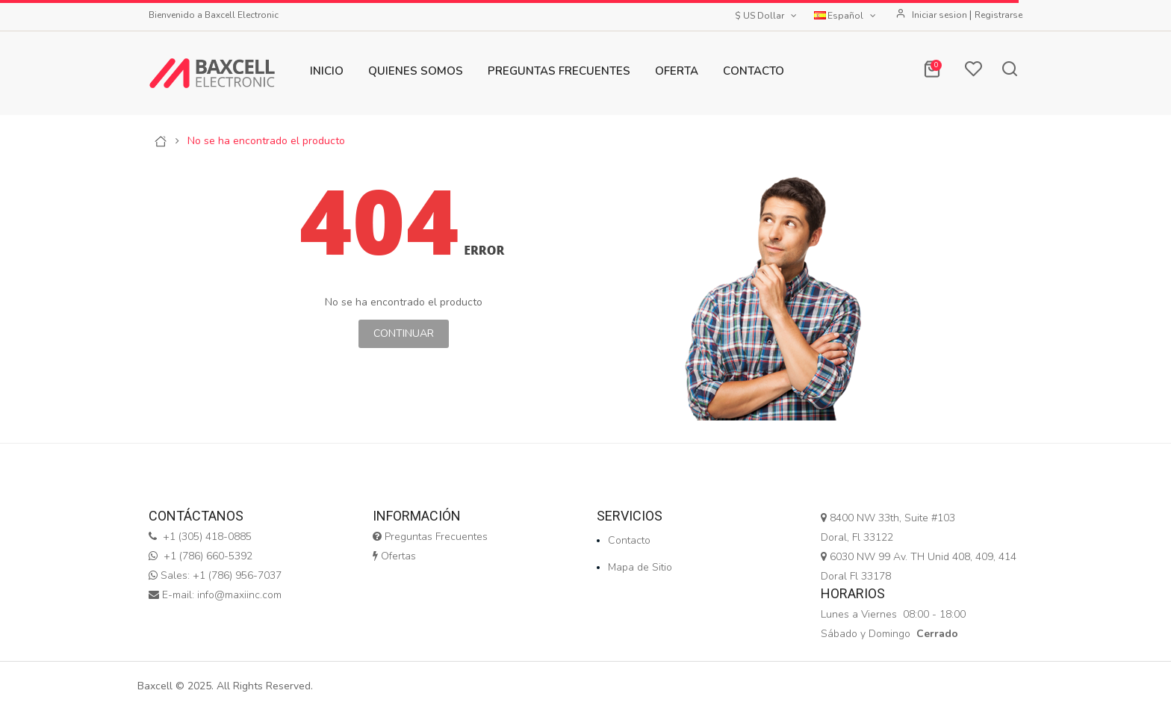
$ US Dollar (767, 16)
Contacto (629, 540)
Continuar (403, 333)
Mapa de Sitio (640, 567)
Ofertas (394, 556)
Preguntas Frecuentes (430, 537)
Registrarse (998, 15)
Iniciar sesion (940, 15)
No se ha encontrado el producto (266, 141)
